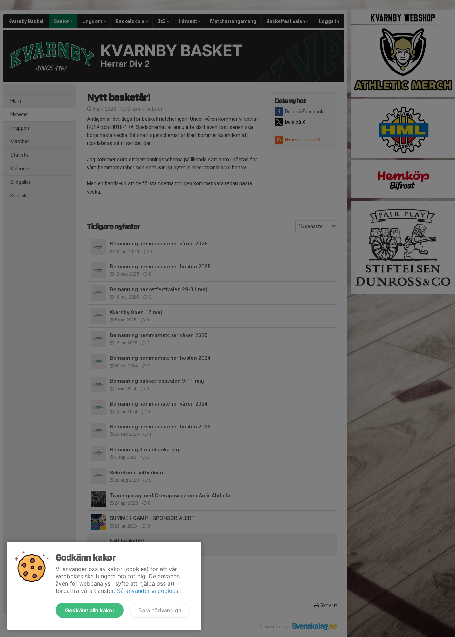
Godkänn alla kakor (89, 610)
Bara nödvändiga (159, 610)
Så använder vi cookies (147, 590)
